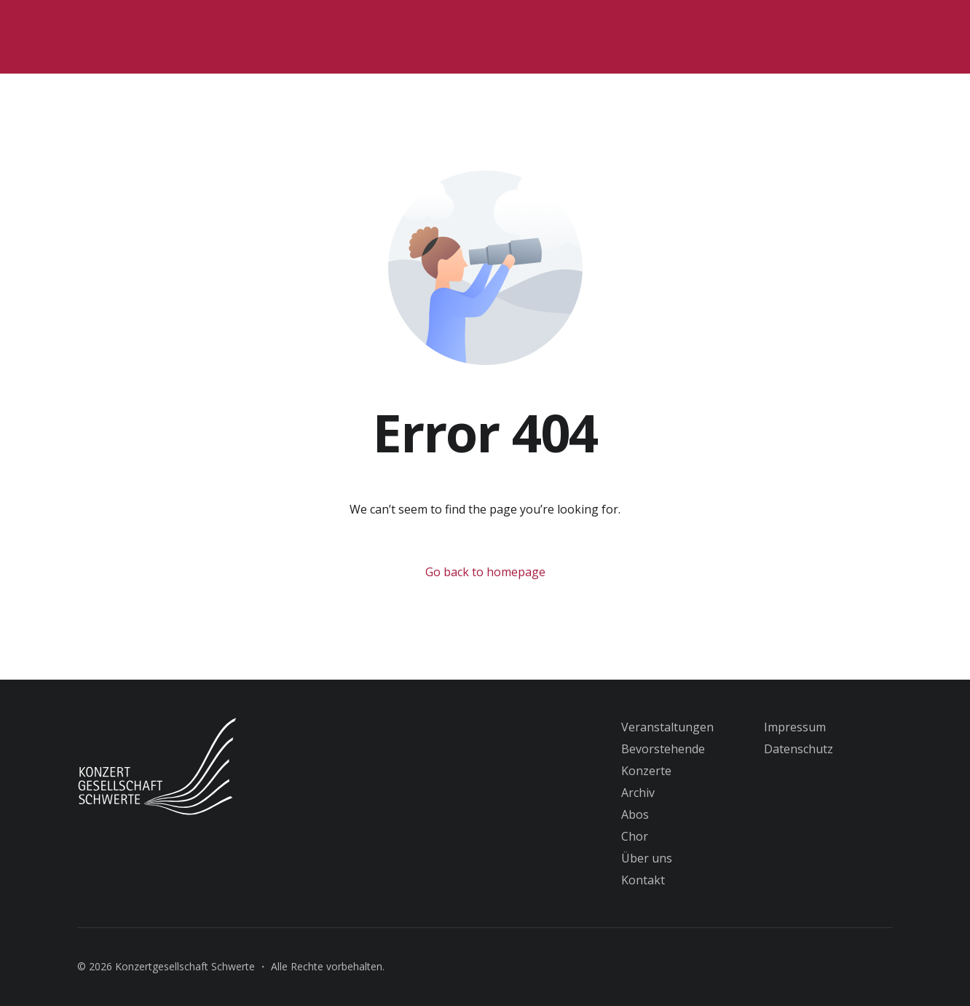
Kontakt (643, 880)
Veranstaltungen (667, 727)
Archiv (638, 793)
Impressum (795, 727)
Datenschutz (798, 749)
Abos (635, 814)
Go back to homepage (485, 572)
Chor (634, 836)
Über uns (646, 858)
